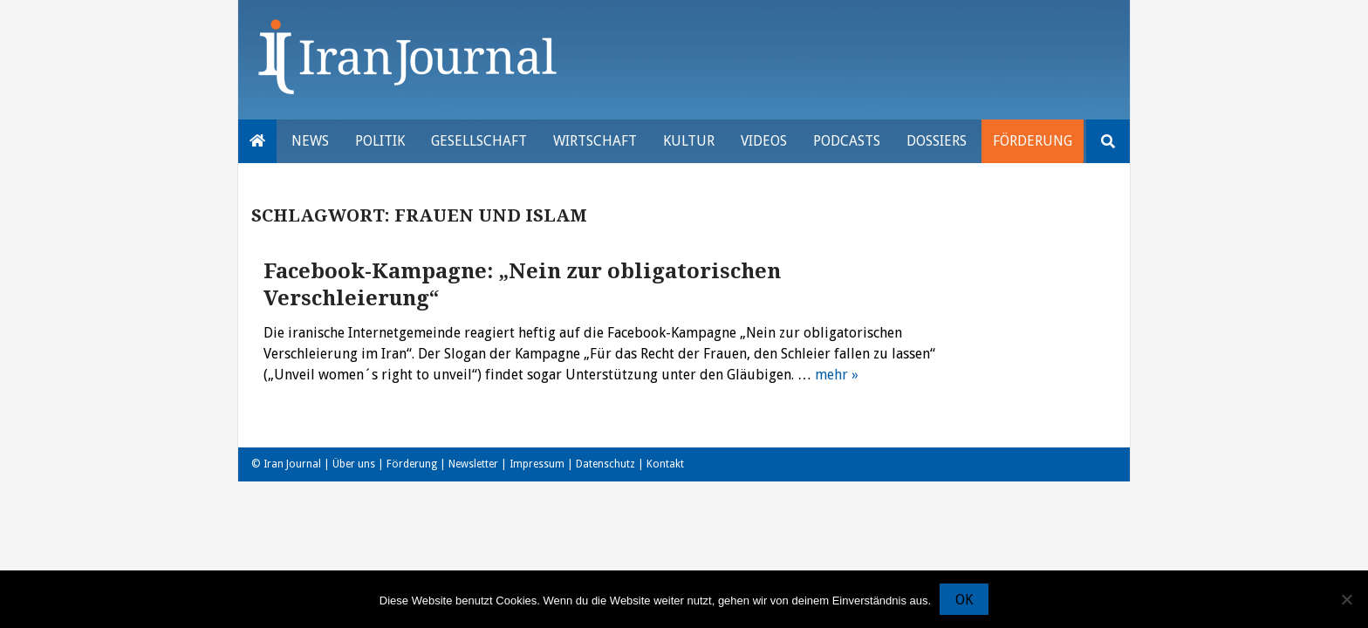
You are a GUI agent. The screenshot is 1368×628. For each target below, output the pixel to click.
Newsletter (473, 464)
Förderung (1032, 141)
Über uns (353, 464)
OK (964, 599)
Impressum (537, 464)
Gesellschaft (479, 141)
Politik (380, 141)
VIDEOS (764, 141)
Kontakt (665, 464)
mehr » (836, 374)
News (310, 141)
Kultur (689, 141)
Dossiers (936, 141)
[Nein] (1346, 599)
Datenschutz (605, 464)
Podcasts (846, 141)
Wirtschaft (595, 141)
